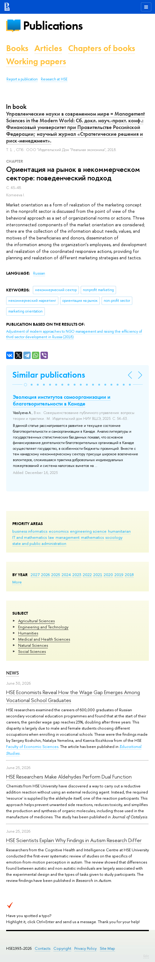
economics (58, 531)
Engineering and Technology (43, 627)
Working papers (36, 61)
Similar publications (48, 374)
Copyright (62, 948)
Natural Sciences (33, 645)
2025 (55, 574)
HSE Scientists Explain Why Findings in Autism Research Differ (73, 840)
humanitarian (119, 531)
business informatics (29, 531)
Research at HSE (54, 79)
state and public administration (39, 543)
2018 (129, 574)
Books (17, 48)
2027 (35, 574)
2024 (66, 574)
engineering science (88, 531)
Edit (146, 956)
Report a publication (22, 79)
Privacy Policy (85, 948)
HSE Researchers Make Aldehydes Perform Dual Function (69, 776)
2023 (76, 574)
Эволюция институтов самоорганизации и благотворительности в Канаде (61, 400)
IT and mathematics (29, 537)
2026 (45, 574)
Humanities (28, 633)
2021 (97, 574)
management (67, 537)
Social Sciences (32, 651)
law (51, 537)
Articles (48, 48)
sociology (113, 537)
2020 (108, 574)
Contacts (42, 948)
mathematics (92, 537)
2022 (87, 574)
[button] (25, 385)
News (12, 673)
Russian (39, 273)
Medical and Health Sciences (44, 639)
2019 (118, 574)
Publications (53, 25)
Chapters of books (101, 48)
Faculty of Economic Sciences (32, 746)
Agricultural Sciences (36, 620)
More (17, 582)
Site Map (107, 948)
